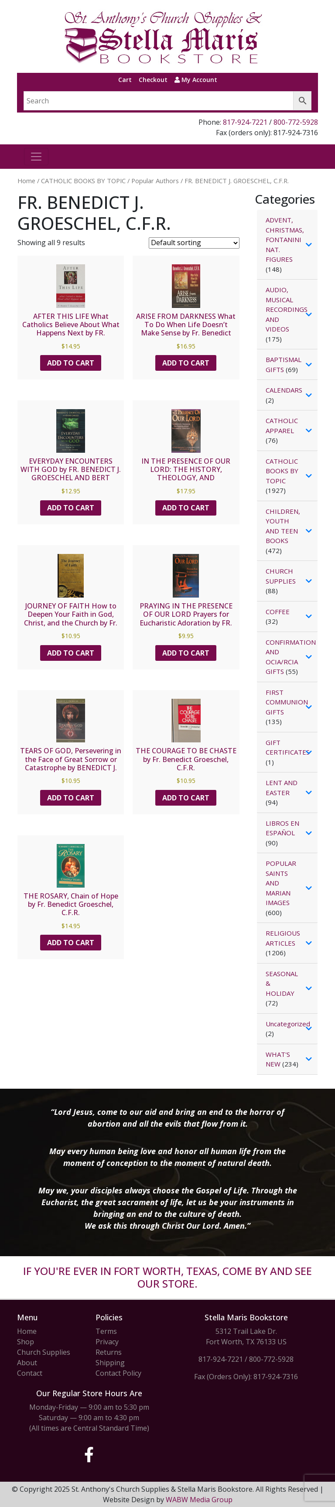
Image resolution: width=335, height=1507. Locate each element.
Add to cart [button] (70, 363)
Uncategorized (288, 1023)
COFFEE (278, 611)
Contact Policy (118, 1373)
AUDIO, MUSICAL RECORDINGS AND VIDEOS (287, 309)
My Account (195, 79)
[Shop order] (194, 243)
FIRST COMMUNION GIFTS (287, 702)
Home (26, 180)
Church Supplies (43, 1352)
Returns (109, 1352)
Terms (106, 1331)
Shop (25, 1341)
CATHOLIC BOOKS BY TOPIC (83, 180)
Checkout (153, 79)
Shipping (110, 1362)
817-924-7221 (245, 122)
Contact (29, 1373)
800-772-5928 (295, 122)
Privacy (107, 1341)
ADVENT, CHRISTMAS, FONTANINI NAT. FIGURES (285, 239)
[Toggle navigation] (36, 156)
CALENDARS (284, 390)
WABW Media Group (199, 1499)
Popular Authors (155, 180)
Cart (125, 79)
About (27, 1362)
